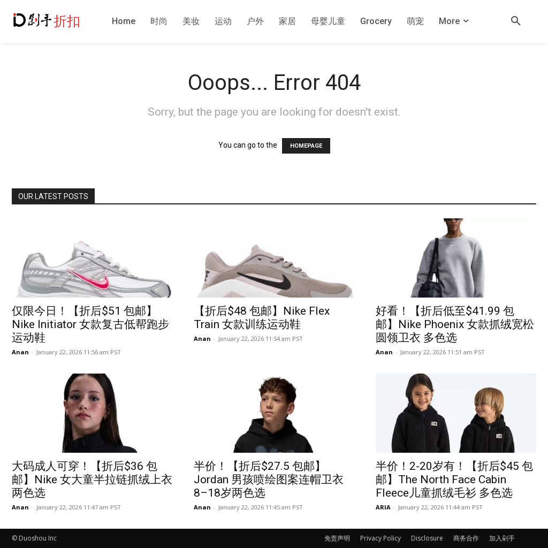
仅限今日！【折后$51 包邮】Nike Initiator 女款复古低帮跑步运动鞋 (90, 324)
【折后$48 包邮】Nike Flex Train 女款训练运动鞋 (262, 318)
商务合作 (466, 538)
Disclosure (427, 538)
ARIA (383, 507)
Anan (20, 352)
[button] (515, 21)
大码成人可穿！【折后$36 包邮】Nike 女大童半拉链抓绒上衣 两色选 (92, 479)
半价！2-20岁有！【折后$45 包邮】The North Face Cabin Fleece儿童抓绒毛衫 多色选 (454, 479)
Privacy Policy (380, 538)
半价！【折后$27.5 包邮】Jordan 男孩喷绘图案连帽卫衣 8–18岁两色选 (269, 479)
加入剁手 (502, 538)
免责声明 (337, 538)
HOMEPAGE (306, 145)
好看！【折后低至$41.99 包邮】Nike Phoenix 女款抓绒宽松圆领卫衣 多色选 (455, 324)
